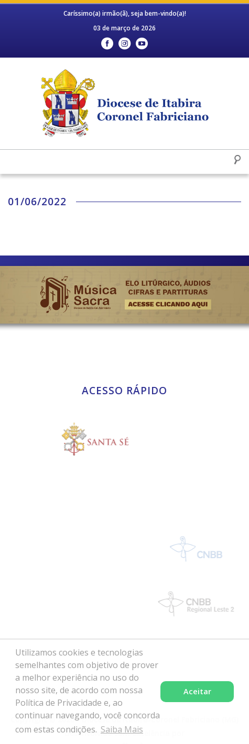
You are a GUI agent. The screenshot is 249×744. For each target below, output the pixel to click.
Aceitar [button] (197, 691)
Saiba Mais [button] (122, 729)
